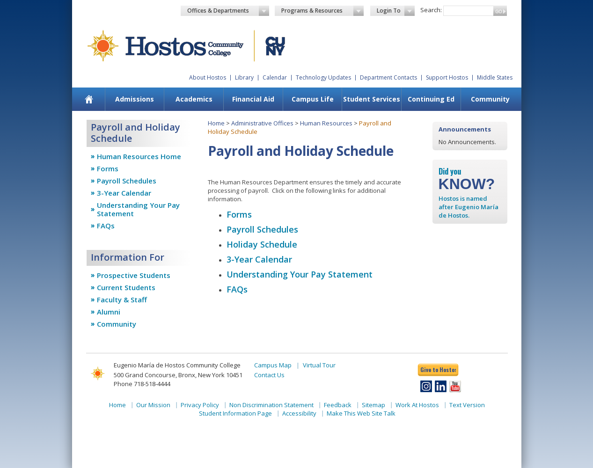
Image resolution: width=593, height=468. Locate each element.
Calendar (275, 77)
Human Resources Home (139, 156)
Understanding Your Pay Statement (138, 209)
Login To (396, 11)
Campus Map (273, 365)
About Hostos (207, 77)
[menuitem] (88, 99)
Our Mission (153, 405)
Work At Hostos (417, 405)
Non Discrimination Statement (271, 405)
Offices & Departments (228, 11)
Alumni (108, 311)
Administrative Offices (262, 123)
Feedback (337, 405)
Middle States (494, 77)
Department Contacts (388, 77)
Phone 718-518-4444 (142, 384)
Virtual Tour (319, 365)
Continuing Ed (431, 99)
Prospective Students (133, 275)
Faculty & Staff (122, 299)
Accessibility (299, 413)
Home (216, 123)
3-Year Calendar (124, 193)
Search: (431, 10)
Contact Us (269, 375)
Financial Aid (253, 99)
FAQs (106, 225)
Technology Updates (323, 77)
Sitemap (373, 405)
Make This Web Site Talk (361, 413)
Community (490, 99)
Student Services (371, 99)
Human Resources (326, 123)
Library (244, 77)
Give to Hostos (438, 369)
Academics (194, 99)
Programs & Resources (322, 11)
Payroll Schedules (126, 180)
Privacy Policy (200, 405)
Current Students (126, 287)
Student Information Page (235, 413)
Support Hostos (447, 77)
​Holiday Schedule (262, 244)
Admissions (134, 99)
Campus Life (313, 99)
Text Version (467, 405)
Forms (107, 168)
